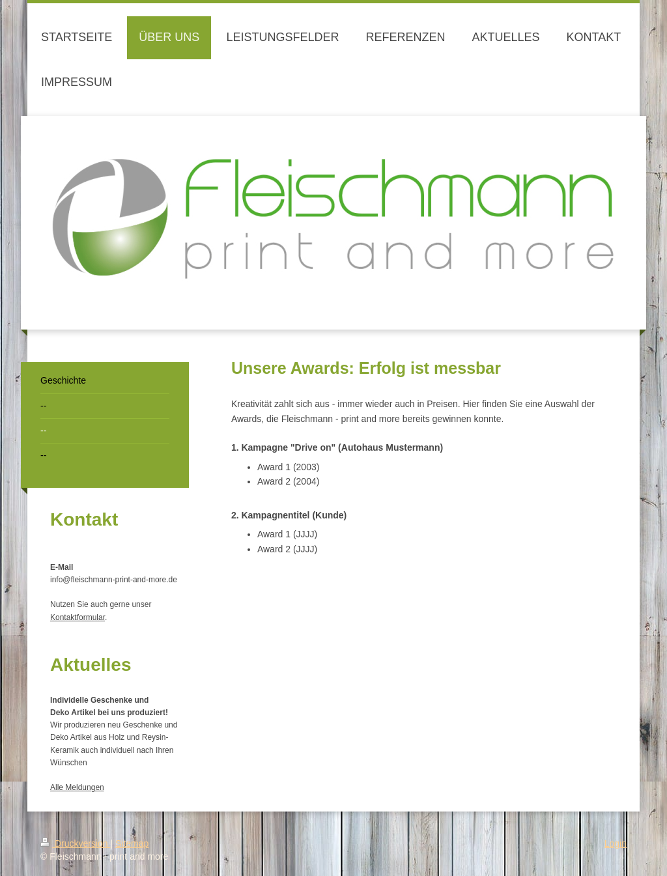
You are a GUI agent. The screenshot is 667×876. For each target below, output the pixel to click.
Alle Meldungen (77, 787)
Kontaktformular (77, 617)
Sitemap (132, 843)
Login (615, 843)
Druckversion (75, 843)
